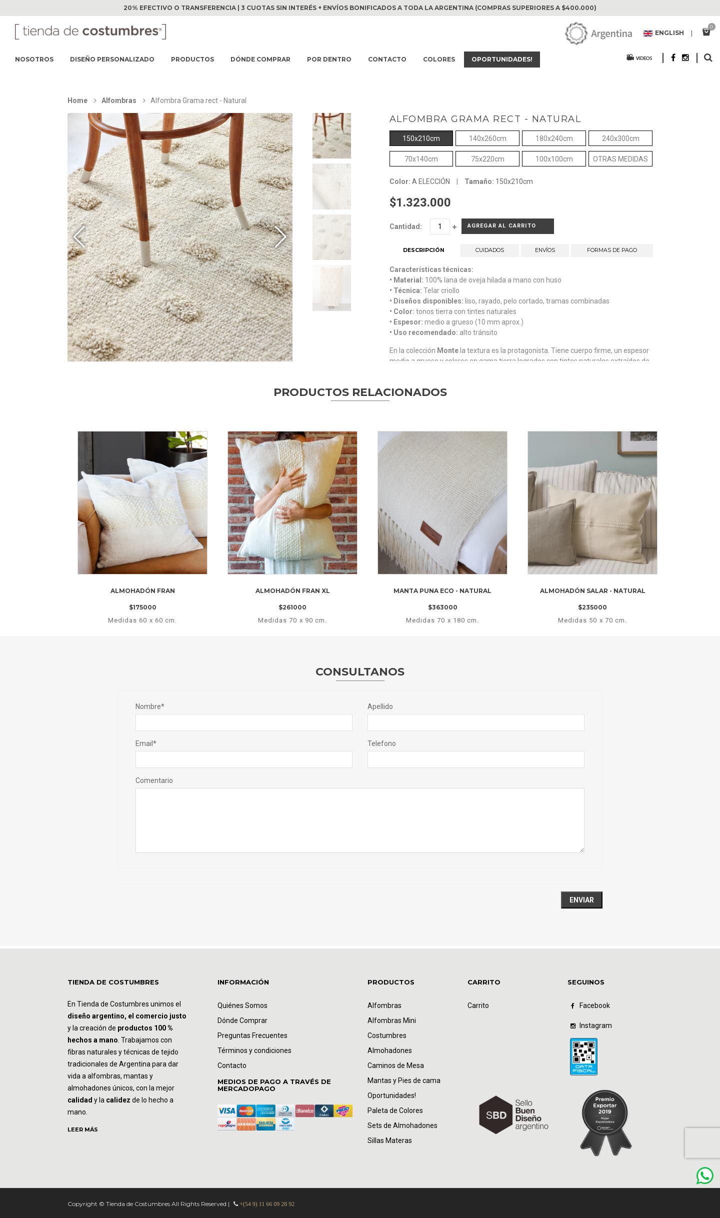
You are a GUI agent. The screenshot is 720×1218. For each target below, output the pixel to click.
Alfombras (119, 100)
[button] (281, 237)
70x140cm (421, 158)
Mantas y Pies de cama (404, 1080)
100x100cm (554, 158)
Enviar (582, 900)
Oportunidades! (502, 59)
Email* (146, 744)
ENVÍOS (545, 254)
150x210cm (421, 137)
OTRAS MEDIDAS (620, 158)
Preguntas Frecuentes (253, 1036)
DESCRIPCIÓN (423, 254)
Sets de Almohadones (403, 1126)
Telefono (382, 744)
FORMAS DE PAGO (612, 254)
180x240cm (554, 137)
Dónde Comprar (243, 1020)
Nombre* (150, 706)
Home (78, 100)
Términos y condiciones (255, 1050)
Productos (192, 59)
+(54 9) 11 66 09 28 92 (267, 1204)
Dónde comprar (260, 59)
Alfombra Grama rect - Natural (486, 119)
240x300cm (621, 137)
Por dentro (329, 59)
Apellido (380, 706)
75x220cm (487, 158)
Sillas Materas (390, 1140)
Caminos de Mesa (396, 1066)
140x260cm (487, 137)
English (664, 33)
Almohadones (390, 1050)
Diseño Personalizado (112, 59)
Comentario (154, 780)
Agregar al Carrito (493, 228)
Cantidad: (406, 226)
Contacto (387, 59)
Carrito (478, 1006)
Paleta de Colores (395, 1110)
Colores (439, 59)
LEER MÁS (83, 1129)
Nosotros (34, 59)
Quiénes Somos (243, 1006)
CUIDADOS (490, 254)
